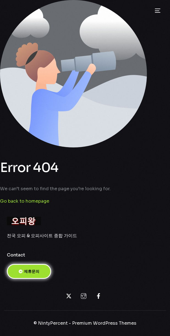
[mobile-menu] (157, 10)
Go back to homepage (24, 201)
